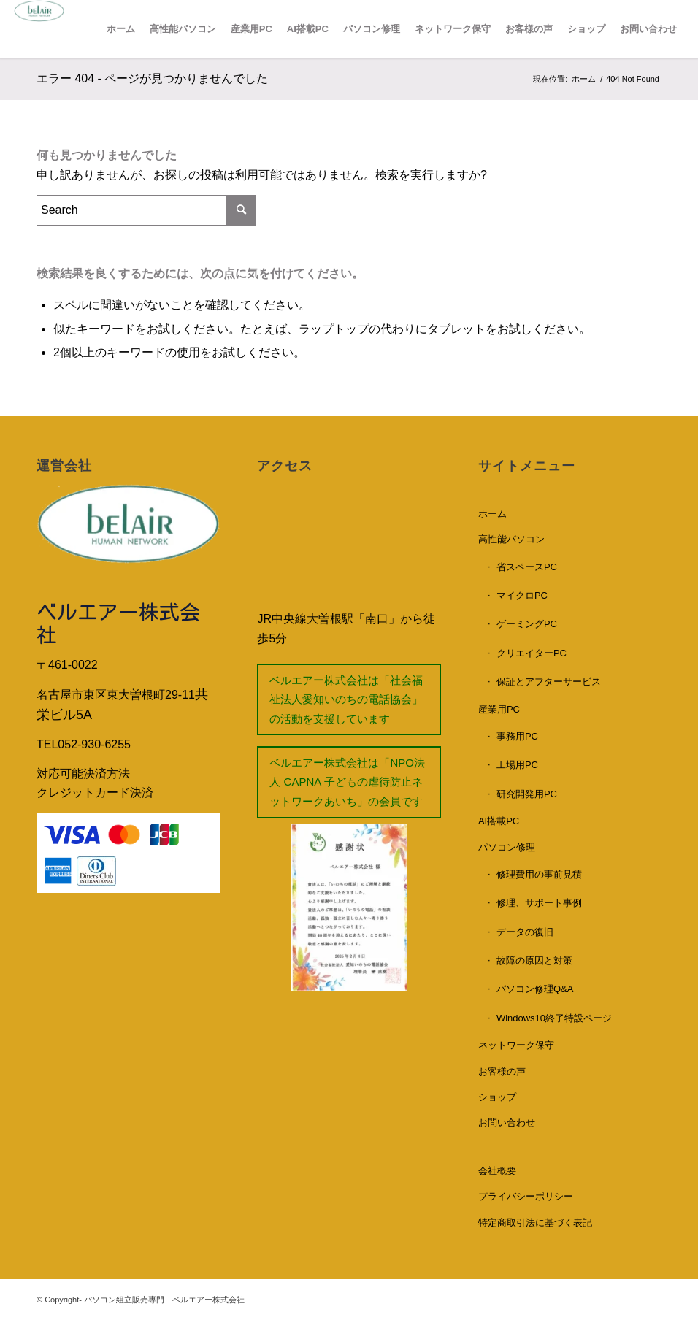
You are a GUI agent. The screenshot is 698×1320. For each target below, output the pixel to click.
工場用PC (517, 764)
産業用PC (499, 709)
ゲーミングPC (526, 623)
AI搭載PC (498, 821)
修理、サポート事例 (539, 902)
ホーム (492, 513)
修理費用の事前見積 (539, 874)
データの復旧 (524, 931)
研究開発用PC (526, 793)
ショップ (497, 1096)
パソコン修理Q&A (534, 988)
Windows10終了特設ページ (554, 1018)
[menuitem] (120, 29)
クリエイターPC (531, 653)
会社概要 (497, 1170)
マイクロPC (522, 595)
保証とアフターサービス (548, 681)
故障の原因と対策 (534, 960)
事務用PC (517, 736)
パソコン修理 (506, 847)
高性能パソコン (511, 539)
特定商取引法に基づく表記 (535, 1222)
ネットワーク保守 (516, 1045)
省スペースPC (526, 566)
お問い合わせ (506, 1122)
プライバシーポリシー (525, 1196)
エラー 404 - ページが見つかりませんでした (152, 78)
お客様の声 (502, 1071)
